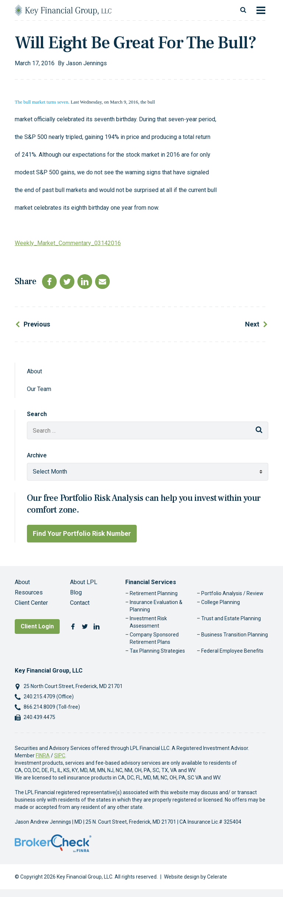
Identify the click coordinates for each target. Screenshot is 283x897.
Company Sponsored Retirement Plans (154, 638)
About (34, 371)
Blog (76, 592)
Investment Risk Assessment (148, 622)
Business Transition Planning (234, 635)
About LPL (83, 582)
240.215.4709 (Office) (49, 696)
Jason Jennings (86, 63)
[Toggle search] (243, 10)
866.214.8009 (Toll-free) (52, 707)
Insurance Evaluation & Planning (156, 605)
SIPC (59, 755)
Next (252, 324)
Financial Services (150, 582)
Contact (80, 602)
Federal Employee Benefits (232, 651)
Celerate (217, 877)
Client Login (37, 626)
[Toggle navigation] (261, 10)
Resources (29, 592)
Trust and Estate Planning (231, 618)
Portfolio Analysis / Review (232, 593)
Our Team (39, 388)
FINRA (43, 755)
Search (37, 414)
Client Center (31, 602)
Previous (37, 324)
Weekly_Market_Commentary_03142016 (68, 243)
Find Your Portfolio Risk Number (82, 533)
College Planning (220, 602)
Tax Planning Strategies (157, 651)
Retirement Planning (154, 593)
